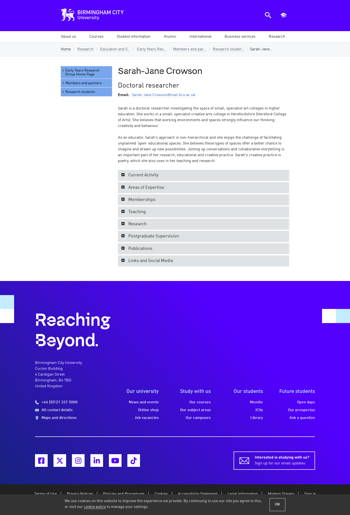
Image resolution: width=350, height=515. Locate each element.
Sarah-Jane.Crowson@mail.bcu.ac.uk (163, 95)
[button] (68, 36)
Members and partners (81, 83)
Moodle (256, 402)
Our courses (200, 402)
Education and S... (115, 49)
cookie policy (95, 507)
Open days (306, 402)
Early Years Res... (151, 49)
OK (277, 504)
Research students (78, 92)
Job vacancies (146, 418)
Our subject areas (195, 410)
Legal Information (243, 494)
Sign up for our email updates (282, 460)
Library (256, 418)
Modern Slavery (281, 494)
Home (66, 49)
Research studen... (229, 49)
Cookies (161, 494)
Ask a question (302, 418)
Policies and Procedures (124, 494)
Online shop (148, 410)
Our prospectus (301, 410)
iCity (259, 410)
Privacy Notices (80, 494)
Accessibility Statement (198, 494)
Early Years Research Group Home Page (80, 72)
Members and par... (189, 49)
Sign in (310, 494)
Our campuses (198, 418)
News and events (144, 402)
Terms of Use (45, 494)
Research (85, 49)
